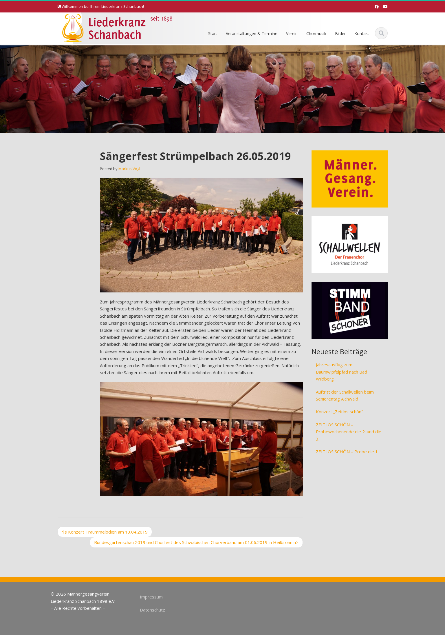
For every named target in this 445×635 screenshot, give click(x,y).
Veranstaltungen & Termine (251, 33)
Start (212, 33)
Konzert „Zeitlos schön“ (339, 411)
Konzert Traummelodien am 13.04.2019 (105, 532)
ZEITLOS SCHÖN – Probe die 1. (347, 451)
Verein (292, 33)
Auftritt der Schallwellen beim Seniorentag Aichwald (345, 395)
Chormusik (316, 33)
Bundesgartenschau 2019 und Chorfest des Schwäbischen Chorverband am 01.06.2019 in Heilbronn (196, 542)
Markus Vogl (129, 168)
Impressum (148, 597)
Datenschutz (149, 610)
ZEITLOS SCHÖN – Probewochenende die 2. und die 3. (348, 432)
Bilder (340, 33)
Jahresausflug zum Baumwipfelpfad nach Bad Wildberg (341, 372)
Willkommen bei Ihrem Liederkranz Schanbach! (103, 6)
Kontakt (361, 33)
